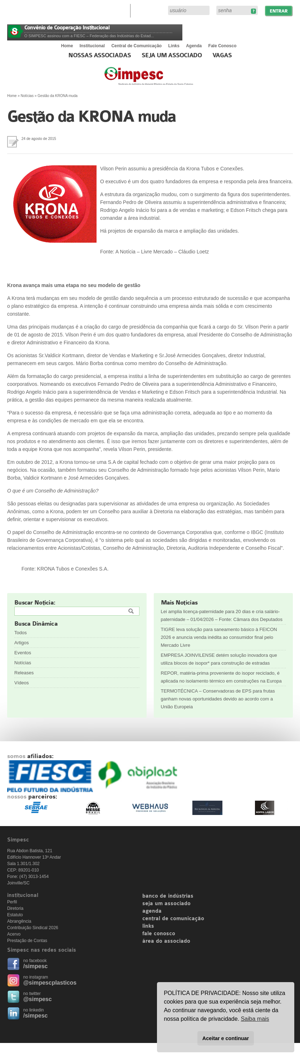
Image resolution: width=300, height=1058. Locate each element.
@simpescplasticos (50, 982)
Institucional (92, 45)
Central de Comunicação (136, 45)
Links (173, 45)
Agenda (194, 45)
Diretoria (15, 908)
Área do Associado (150, 10)
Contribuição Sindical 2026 (32, 927)
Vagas (222, 55)
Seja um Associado (172, 55)
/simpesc (35, 966)
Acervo (13, 934)
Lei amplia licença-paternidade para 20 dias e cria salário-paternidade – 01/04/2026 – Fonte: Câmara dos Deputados (221, 615)
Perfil (12, 901)
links (148, 926)
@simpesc (37, 999)
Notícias (27, 96)
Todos (20, 632)
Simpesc (166, 79)
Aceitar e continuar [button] (225, 1038)
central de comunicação (173, 919)
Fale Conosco (222, 45)
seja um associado (166, 904)
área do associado (166, 941)
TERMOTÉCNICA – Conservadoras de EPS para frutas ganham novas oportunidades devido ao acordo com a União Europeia (218, 698)
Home (67, 45)
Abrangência (19, 921)
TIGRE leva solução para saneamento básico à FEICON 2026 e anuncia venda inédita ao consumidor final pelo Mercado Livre (219, 637)
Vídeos (21, 682)
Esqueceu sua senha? (253, 11)
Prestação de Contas (27, 940)
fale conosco (158, 934)
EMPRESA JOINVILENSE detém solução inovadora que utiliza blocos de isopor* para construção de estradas (219, 659)
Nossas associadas (99, 55)
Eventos (22, 652)
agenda (152, 911)
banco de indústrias (167, 896)
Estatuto (15, 914)
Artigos (21, 642)
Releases (24, 672)
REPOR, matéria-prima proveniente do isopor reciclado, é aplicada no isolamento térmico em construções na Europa (221, 677)
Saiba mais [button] (255, 1019)
